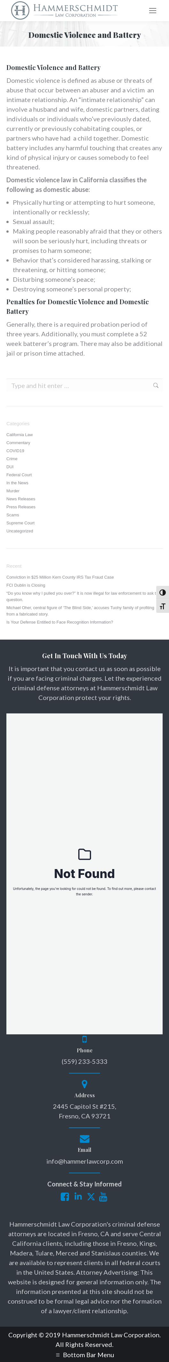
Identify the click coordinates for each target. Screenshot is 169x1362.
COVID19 (15, 450)
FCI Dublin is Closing (25, 585)
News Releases (20, 498)
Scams (12, 515)
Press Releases (20, 506)
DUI (9, 466)
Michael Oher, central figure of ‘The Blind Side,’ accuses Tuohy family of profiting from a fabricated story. (80, 610)
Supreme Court (20, 523)
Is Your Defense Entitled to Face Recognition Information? (59, 622)
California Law (19, 434)
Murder (12, 490)
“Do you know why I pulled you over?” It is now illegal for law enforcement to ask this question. (83, 596)
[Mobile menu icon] (152, 10)
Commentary (18, 442)
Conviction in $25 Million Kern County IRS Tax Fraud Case (60, 577)
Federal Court (19, 474)
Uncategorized (19, 531)
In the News (17, 482)
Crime (12, 458)
